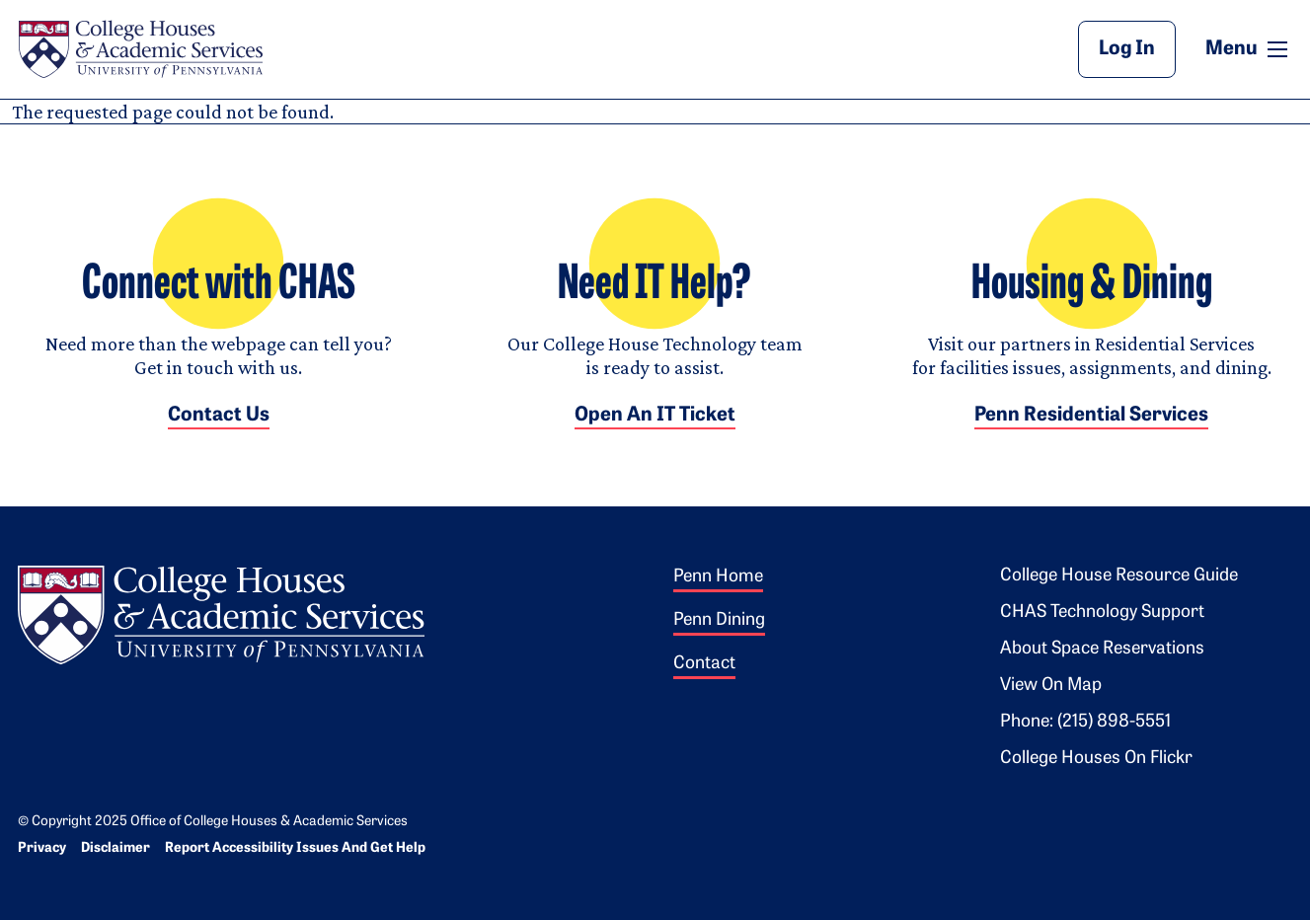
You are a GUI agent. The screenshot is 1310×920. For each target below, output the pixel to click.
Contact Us (219, 415)
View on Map (1051, 685)
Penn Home (718, 577)
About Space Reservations (1102, 649)
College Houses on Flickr (1096, 758)
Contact (704, 663)
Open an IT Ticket (655, 415)
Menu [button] (1248, 48)
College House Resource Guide (1119, 576)
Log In (1127, 49)
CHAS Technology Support (1102, 612)
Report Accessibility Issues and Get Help (295, 848)
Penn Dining (719, 620)
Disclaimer (115, 848)
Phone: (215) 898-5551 (1085, 722)
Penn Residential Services (1091, 415)
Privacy (42, 848)
